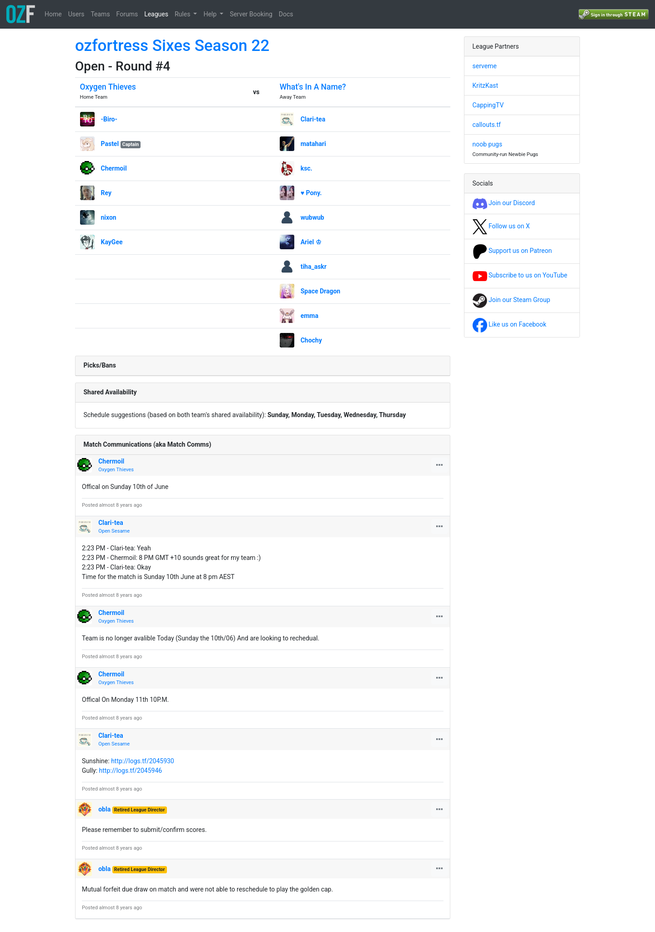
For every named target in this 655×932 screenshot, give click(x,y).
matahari (313, 143)
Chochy (311, 340)
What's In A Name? (313, 86)
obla (104, 809)
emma (309, 315)
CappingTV (488, 105)
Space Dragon (321, 291)
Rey (106, 192)
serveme (485, 66)
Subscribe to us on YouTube (520, 275)
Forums (127, 14)
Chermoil (114, 168)
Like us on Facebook (510, 324)
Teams (100, 14)
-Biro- (109, 119)
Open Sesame (114, 531)
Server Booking (251, 14)
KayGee (112, 242)
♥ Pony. (311, 192)
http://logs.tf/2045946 (130, 770)
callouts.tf (487, 124)
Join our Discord (504, 203)
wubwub (312, 217)
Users (76, 14)
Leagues (156, 14)
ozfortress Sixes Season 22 (172, 45)
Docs (286, 14)
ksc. (306, 168)
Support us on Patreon (512, 250)
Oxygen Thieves (108, 86)
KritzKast (486, 85)
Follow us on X (501, 226)
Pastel (110, 143)
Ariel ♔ (311, 242)
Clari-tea (313, 119)
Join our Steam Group (511, 299)
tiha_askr (314, 266)
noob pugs (488, 144)
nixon (108, 217)
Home (53, 14)
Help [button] (210, 14)
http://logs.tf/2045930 (142, 761)
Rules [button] (183, 14)
